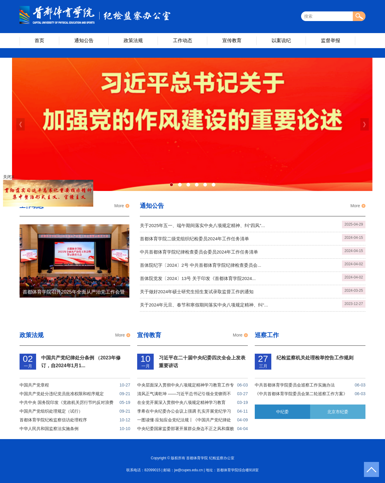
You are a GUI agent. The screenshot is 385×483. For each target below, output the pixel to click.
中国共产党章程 (34, 385)
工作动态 (182, 40)
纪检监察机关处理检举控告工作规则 (314, 357)
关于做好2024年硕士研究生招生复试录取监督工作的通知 (197, 291)
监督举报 (330, 40)
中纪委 (282, 411)
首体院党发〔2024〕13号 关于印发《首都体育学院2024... (198, 278)
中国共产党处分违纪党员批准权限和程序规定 (62, 393)
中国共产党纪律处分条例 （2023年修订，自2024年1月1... (81, 361)
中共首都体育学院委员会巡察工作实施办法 (295, 385)
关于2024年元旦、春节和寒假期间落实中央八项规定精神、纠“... (204, 304)
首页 (39, 40)
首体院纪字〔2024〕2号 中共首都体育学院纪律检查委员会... (200, 265)
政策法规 (133, 40)
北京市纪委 (337, 411)
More (119, 205)
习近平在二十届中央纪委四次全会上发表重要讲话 (202, 361)
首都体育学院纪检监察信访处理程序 (53, 419)
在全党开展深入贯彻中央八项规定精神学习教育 (181, 402)
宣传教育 (232, 40)
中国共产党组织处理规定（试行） (51, 411)
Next (364, 124)
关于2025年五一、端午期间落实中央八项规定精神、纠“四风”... (202, 225)
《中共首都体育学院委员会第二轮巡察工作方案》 (301, 393)
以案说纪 (281, 40)
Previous (20, 124)
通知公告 (84, 40)
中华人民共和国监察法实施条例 (49, 428)
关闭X (8, 177)
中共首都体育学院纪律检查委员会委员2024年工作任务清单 (199, 251)
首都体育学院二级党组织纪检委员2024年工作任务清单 (194, 238)
